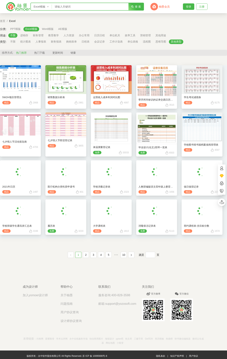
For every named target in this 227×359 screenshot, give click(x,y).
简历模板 (159, 338)
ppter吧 (119, 338)
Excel (12, 20)
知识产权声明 (177, 356)
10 (123, 254)
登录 (188, 6)
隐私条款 (160, 356)
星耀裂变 (49, 338)
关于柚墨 (67, 295)
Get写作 (149, 338)
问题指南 (67, 303)
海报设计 (109, 338)
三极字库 (138, 338)
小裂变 (120, 343)
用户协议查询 (70, 312)
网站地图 (110, 343)
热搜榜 (169, 338)
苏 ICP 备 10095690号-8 (94, 356)
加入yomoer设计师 (35, 295)
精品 (6, 102)
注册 (201, 6)
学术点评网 (62, 338)
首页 (2, 20)
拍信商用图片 (96, 338)
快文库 (128, 338)
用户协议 (193, 356)
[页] (150, 255)
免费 (97, 152)
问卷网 (40, 338)
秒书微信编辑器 (182, 338)
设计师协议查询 (71, 321)
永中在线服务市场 (78, 338)
